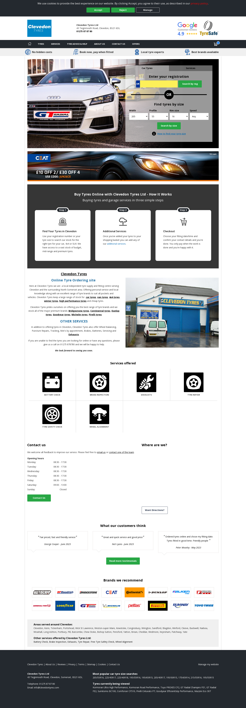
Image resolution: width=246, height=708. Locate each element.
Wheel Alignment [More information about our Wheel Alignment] (124, 641)
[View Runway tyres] (181, 606)
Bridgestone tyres (79, 310)
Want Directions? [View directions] (154, 510)
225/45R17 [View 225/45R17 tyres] (110, 677)
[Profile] (158, 116)
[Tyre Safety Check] (52, 416)
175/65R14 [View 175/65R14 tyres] (183, 677)
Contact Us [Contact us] (118, 43)
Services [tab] (190, 68)
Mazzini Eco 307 (202, 691)
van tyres (102, 297)
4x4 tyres (114, 297)
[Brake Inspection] (99, 384)
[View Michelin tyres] (112, 606)
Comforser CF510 (126, 691)
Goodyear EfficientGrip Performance (174, 691)
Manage (147, 9)
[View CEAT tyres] (112, 592)
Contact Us (39, 497)
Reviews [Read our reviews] (61, 664)
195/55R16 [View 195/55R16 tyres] (134, 677)
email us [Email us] (101, 452)
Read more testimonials (123, 560)
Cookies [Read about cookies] (102, 664)
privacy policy (199, 3)
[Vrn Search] (157, 83)
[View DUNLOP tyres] (158, 592)
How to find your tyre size (171, 133)
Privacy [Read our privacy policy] (71, 664)
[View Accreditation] (209, 27)
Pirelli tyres (95, 314)
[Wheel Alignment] (99, 416)
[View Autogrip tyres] (42, 592)
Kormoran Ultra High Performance (110, 687)
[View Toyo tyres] (204, 606)
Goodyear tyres (61, 314)
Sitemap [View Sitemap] (91, 664)
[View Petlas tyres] (135, 606)
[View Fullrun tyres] (204, 592)
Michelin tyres (80, 314)
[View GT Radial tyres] (88, 606)
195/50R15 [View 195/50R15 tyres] (171, 677)
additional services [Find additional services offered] (116, 243)
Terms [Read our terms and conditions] (81, 664)
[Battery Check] (52, 384)
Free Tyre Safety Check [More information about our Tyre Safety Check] (102, 641)
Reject (123, 9)
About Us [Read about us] (50, 664)
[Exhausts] (146, 384)
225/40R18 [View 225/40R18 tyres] (122, 677)
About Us (99, 43)
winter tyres (51, 300)
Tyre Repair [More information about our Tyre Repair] (83, 641)
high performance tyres (72, 300)
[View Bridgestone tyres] (88, 592)
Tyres (41, 43)
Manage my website (208, 664)
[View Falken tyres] (181, 592)
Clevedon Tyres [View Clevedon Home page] (35, 664)
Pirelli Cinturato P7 (145, 691)
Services (55, 43)
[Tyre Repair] (193, 384)
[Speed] (199, 116)
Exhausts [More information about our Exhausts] (72, 641)
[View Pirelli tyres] (158, 606)
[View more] (123, 166)
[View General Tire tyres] (42, 606)
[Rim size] (179, 116)
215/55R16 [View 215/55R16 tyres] (196, 677)
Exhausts (74, 334)
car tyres (91, 297)
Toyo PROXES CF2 (169, 687)
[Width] (138, 116)
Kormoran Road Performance (144, 687)
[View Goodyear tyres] (65, 606)
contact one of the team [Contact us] (121, 452)
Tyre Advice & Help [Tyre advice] (77, 43)
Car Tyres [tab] (147, 68)
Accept (98, 9)
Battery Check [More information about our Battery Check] (41, 641)
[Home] (29, 44)
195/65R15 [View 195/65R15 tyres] (147, 677)
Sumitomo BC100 (107, 691)
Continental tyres (100, 310)
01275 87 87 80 (84, 31)
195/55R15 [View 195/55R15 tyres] (208, 677)
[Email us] (46, 687)
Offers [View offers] (136, 43)
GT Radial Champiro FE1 (193, 687)
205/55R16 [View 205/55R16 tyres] (98, 677)
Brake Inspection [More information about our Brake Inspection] (57, 641)
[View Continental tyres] (135, 592)
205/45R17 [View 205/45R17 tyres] (159, 677)
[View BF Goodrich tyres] (65, 592)
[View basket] (215, 44)
